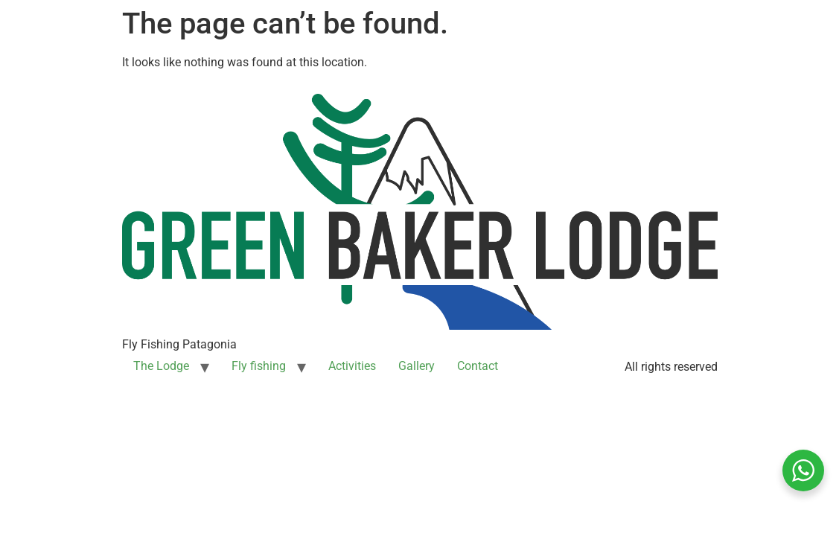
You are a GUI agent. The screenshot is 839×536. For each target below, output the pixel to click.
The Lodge (161, 366)
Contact (477, 366)
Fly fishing (259, 366)
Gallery (416, 366)
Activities (352, 366)
